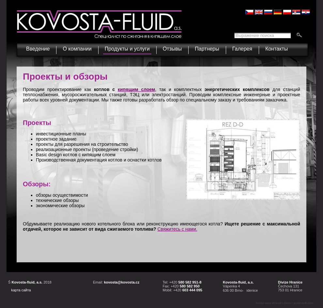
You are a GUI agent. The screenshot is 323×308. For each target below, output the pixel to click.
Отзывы (172, 49)
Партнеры (207, 49)
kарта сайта (21, 290)
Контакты (276, 49)
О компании (78, 47)
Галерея (242, 49)
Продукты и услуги (128, 47)
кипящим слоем (136, 89)
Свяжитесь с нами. (177, 229)
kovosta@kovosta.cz (122, 282)
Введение (38, 49)
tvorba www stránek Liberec (274, 303)
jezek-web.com (303, 303)
